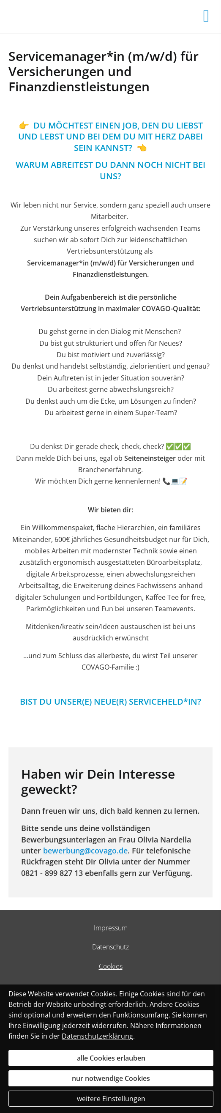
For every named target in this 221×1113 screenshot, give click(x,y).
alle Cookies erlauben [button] (111, 1058)
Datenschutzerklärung (97, 1036)
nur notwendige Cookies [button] (111, 1078)
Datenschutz (110, 947)
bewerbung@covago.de (85, 850)
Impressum (111, 928)
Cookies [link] (111, 966)
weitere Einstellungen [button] (111, 1098)
